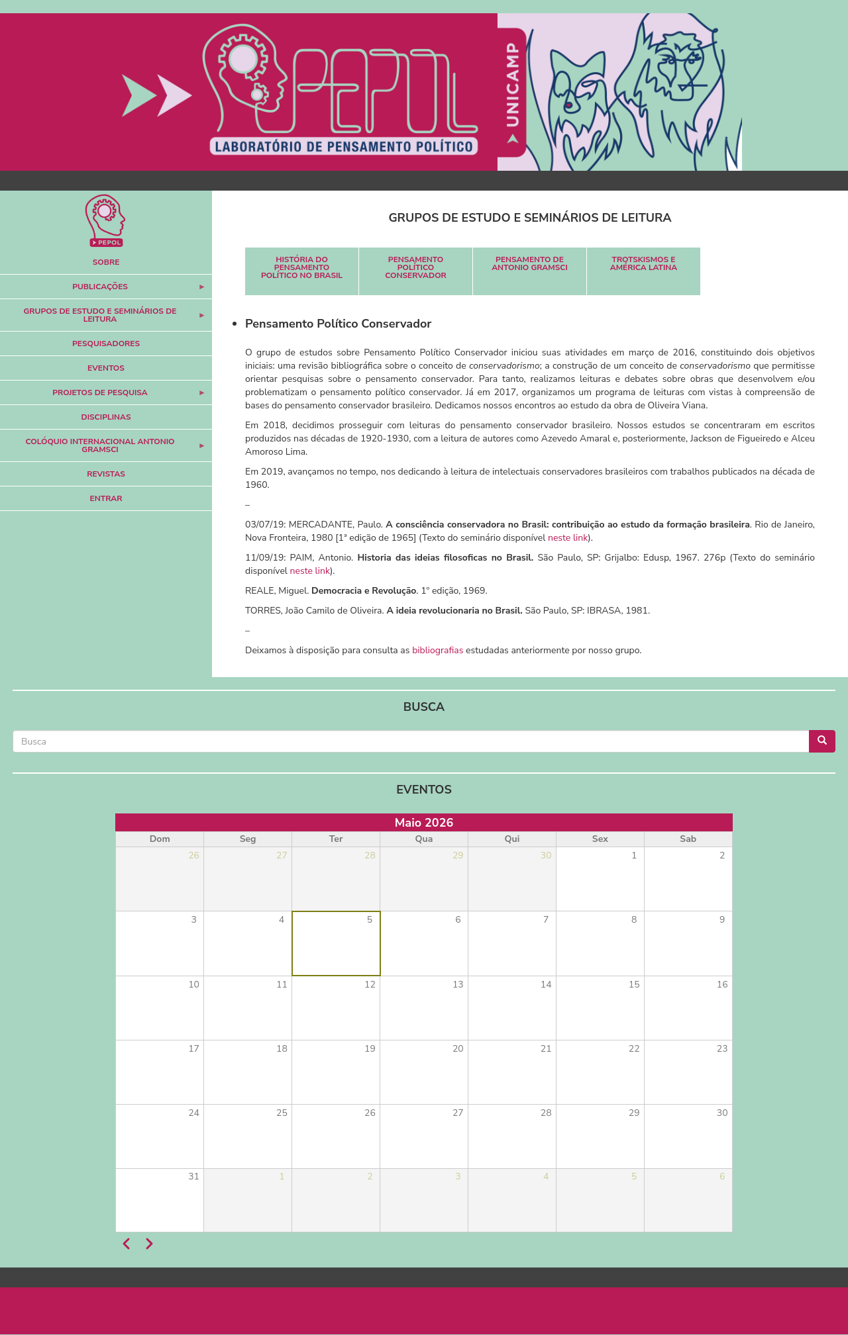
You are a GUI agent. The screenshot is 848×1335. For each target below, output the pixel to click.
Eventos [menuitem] (106, 368)
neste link (568, 537)
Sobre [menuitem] (106, 262)
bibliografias (437, 650)
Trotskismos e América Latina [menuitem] (644, 263)
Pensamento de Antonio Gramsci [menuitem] (530, 263)
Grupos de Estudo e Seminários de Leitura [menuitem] (103, 319)
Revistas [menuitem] (106, 474)
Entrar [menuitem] (106, 498)
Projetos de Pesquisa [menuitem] (103, 396)
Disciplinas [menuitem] (106, 417)
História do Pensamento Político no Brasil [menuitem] (302, 267)
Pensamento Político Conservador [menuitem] (416, 267)
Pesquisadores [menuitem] (106, 343)
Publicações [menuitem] (103, 290)
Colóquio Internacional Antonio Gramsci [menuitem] (103, 449)
